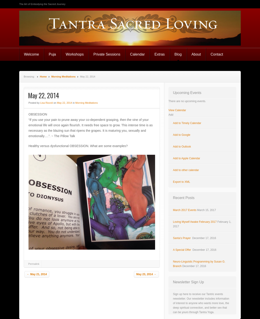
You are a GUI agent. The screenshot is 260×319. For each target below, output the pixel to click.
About (196, 54)
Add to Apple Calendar (186, 158)
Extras (159, 54)
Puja (52, 54)
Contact (216, 54)
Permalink (33, 264)
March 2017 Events (184, 210)
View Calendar (177, 110)
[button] (170, 114)
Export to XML (181, 181)
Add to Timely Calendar (187, 123)
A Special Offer (182, 249)
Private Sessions (106, 54)
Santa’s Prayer (182, 238)
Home (43, 76)
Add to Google (181, 134)
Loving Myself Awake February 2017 (195, 221)
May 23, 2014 (146, 274)
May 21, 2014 (37, 274)
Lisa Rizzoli (46, 102)
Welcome (31, 54)
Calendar (137, 54)
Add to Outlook (182, 146)
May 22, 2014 (64, 102)
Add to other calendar (186, 170)
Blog (178, 54)
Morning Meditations (63, 76)
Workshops (75, 54)
